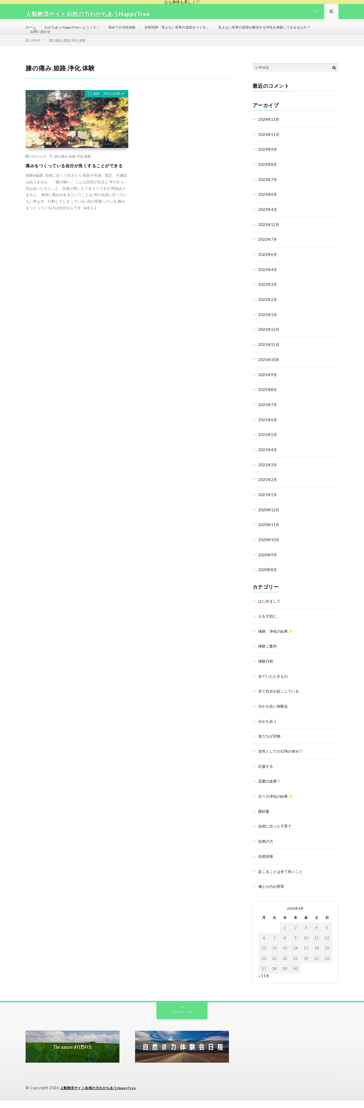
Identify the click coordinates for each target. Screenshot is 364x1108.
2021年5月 (268, 447)
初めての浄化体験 (136, 32)
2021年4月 (268, 462)
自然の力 (266, 849)
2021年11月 (269, 359)
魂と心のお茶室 (272, 893)
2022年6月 (268, 270)
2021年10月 (269, 373)
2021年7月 (268, 418)
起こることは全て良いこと (282, 879)
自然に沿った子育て (276, 834)
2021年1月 (268, 507)
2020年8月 (268, 581)
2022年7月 (268, 255)
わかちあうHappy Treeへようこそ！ (78, 32)
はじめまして (270, 612)
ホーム (32, 32)
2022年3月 (268, 299)
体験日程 (266, 671)
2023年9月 (268, 166)
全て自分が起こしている (280, 701)
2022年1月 (268, 329)
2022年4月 (268, 284)
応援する (266, 775)
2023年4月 (268, 225)
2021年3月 (268, 477)
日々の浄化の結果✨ (276, 805)
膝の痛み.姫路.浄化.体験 (72, 173)
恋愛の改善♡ (270, 790)
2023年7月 (268, 196)
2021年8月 (268, 403)
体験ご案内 (268, 656)
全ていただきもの (274, 686)
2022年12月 (269, 240)
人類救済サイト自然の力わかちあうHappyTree (101, 1095)
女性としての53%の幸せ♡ (282, 760)
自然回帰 (266, 864)
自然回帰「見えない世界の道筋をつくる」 (198, 32)
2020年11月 (269, 536)
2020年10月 (269, 551)
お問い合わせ (158, 42)
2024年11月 (269, 136)
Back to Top (182, 1019)
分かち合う (268, 730)
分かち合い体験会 (274, 716)
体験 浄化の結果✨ (105, 112)
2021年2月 (268, 492)
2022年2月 (268, 314)
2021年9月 (268, 388)
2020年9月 (268, 566)
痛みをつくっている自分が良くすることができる (76, 187)
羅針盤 (264, 819)
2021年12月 (269, 344)
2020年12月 (269, 522)
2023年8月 (268, 181)
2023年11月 (269, 151)
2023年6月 (268, 210)
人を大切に (268, 627)
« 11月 (264, 983)
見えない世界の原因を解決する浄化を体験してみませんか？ (84, 42)
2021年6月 (268, 433)
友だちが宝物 (270, 745)
